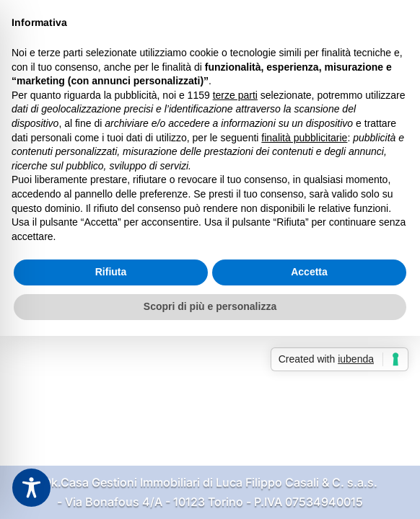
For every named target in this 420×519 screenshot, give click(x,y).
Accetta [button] (309, 272)
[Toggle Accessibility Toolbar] (31, 487)
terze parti (235, 95)
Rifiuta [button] (111, 272)
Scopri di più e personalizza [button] (210, 306)
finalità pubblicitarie (304, 137)
